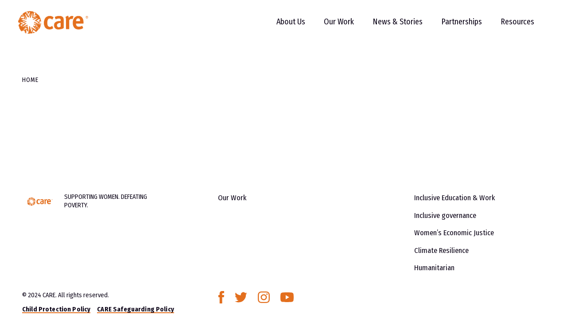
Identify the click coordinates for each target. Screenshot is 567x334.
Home (30, 80)
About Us (282, 26)
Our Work (331, 26)
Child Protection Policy (56, 307)
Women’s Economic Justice (453, 231)
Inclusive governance (444, 214)
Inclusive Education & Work (453, 197)
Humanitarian (433, 265)
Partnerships (453, 26)
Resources (509, 26)
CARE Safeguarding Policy (135, 307)
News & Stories (390, 26)
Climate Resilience (440, 248)
